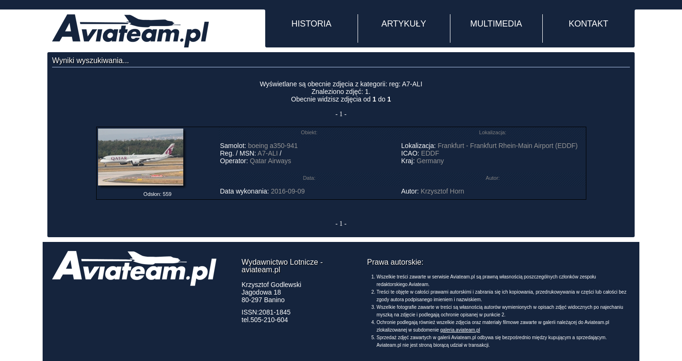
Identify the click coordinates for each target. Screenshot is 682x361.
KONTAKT (589, 23)
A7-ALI (268, 153)
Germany (430, 161)
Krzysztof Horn (442, 191)
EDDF (430, 153)
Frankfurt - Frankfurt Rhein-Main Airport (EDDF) (508, 145)
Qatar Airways (270, 161)
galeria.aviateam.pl (460, 330)
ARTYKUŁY (403, 23)
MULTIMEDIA (496, 23)
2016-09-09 (288, 191)
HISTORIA (311, 23)
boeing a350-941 (273, 145)
